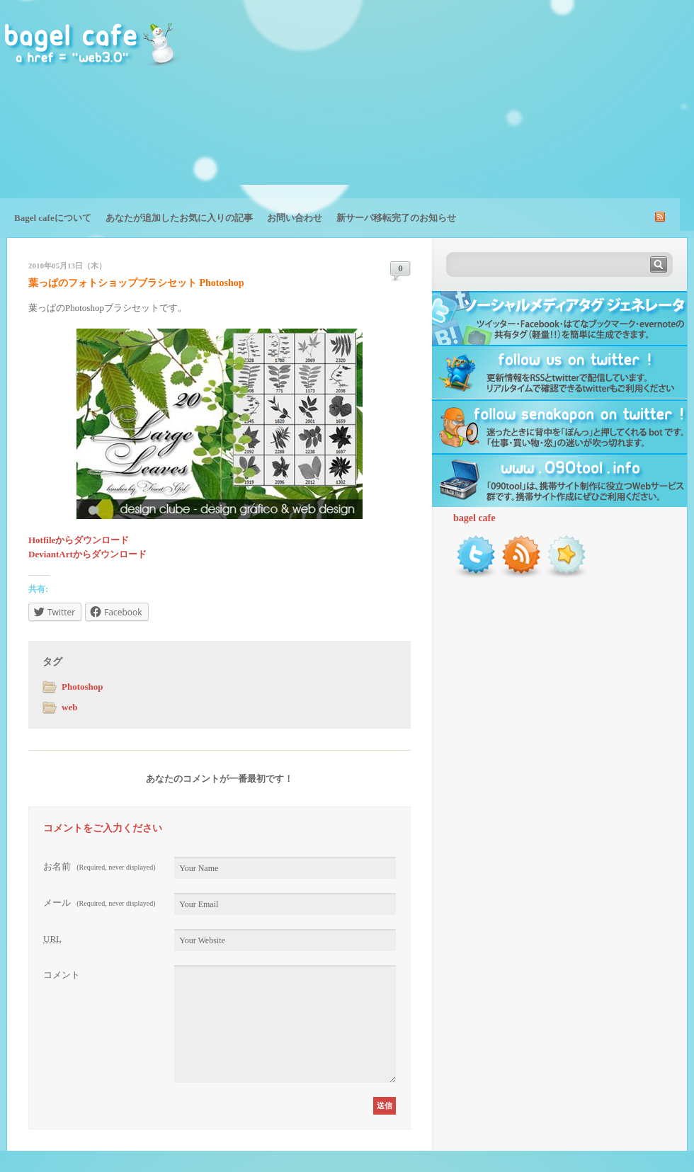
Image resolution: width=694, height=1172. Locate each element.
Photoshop (82, 686)
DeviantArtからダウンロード (87, 554)
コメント (61, 974)
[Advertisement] (603, 109)
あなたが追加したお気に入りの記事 (179, 217)
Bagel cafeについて (52, 217)
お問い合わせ (294, 217)
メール (99, 902)
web (69, 707)
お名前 (99, 866)
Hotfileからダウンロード (78, 540)
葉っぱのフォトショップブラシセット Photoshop (136, 283)
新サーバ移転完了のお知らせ (396, 217)
